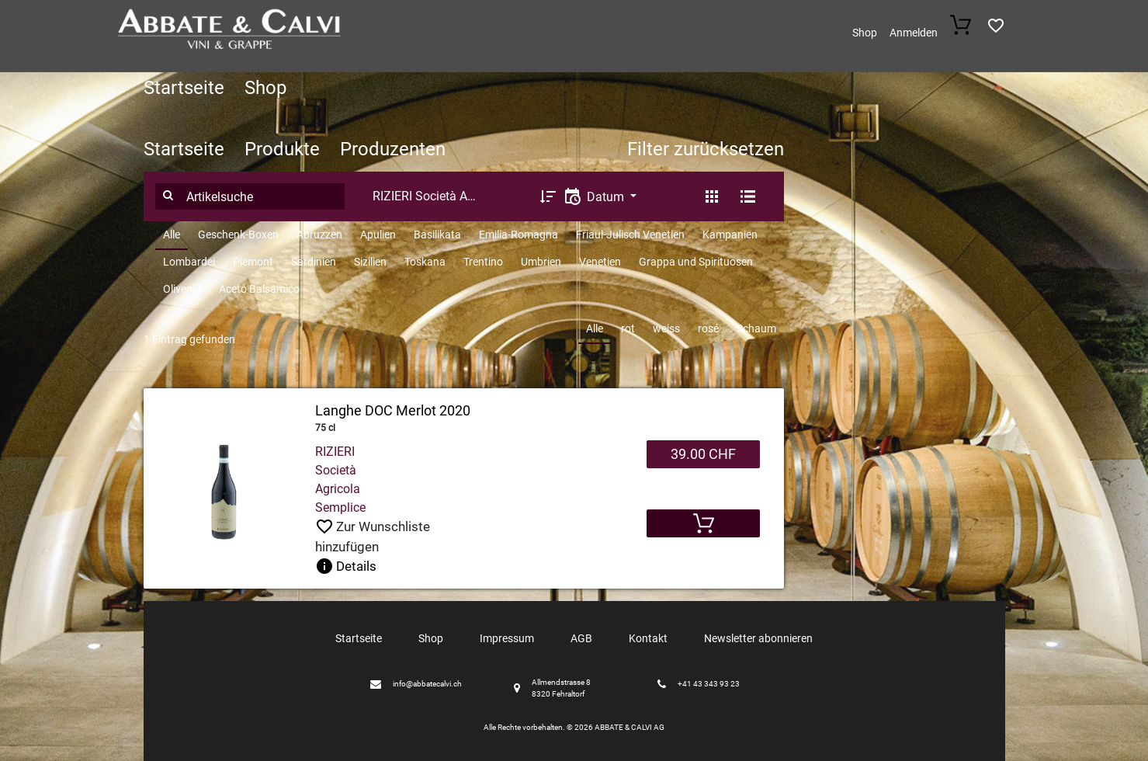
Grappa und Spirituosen (696, 261)
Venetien (600, 261)
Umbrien (541, 261)
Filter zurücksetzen (705, 149)
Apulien (378, 234)
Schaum (756, 328)
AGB (581, 638)
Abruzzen (319, 234)
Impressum (507, 638)
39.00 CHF (703, 454)
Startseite (184, 88)
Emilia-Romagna (518, 234)
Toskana (425, 261)
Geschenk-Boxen (238, 234)
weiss (666, 328)
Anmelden (914, 32)
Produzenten (393, 149)
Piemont (253, 261)
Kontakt (648, 638)
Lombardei (189, 261)
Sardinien (313, 261)
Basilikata (437, 234)
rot (628, 328)
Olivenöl (182, 289)
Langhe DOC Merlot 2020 (392, 410)
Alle (171, 234)
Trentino (483, 261)
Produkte (282, 149)
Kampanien (730, 234)
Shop (864, 32)
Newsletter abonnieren (758, 638)
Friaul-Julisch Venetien (630, 234)
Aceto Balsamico (259, 289)
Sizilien (370, 261)
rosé (708, 328)
